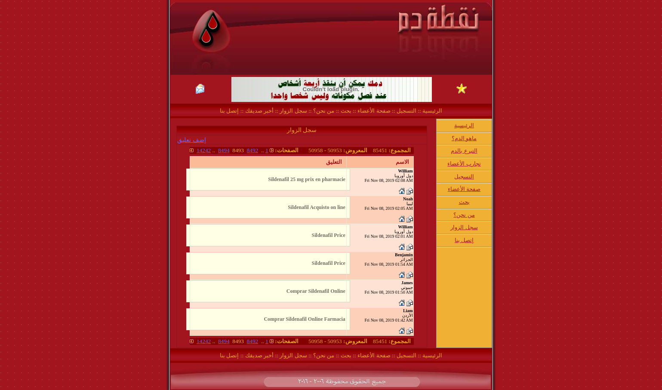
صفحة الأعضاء (373, 110)
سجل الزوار (293, 110)
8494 (224, 150)
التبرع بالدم (464, 150)
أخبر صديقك (258, 110)
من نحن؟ (323, 110)
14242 (204, 150)
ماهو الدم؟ (464, 138)
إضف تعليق (191, 140)
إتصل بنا (229, 110)
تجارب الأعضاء (463, 163)
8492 (253, 150)
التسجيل (405, 110)
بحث (346, 110)
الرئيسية (431, 110)
